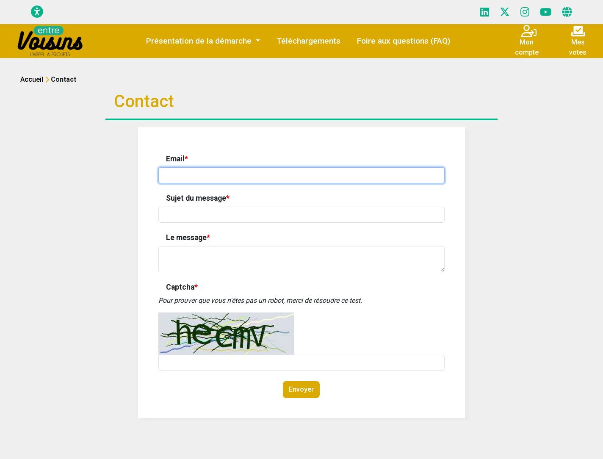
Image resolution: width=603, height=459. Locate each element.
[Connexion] (532, 33)
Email (177, 159)
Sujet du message (198, 198)
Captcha (182, 287)
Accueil (31, 79)
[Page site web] (567, 12)
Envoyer (301, 389)
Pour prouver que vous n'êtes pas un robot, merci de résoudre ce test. (260, 300)
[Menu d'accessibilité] (37, 12)
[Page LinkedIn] (485, 12)
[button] (203, 41)
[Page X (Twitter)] (504, 12)
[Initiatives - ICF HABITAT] (50, 41)
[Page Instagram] (525, 12)
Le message (188, 237)
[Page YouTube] (545, 12)
